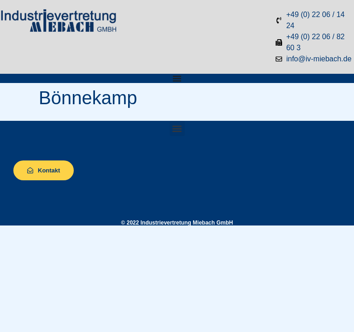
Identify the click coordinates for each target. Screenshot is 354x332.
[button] (177, 128)
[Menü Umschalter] (177, 78)
